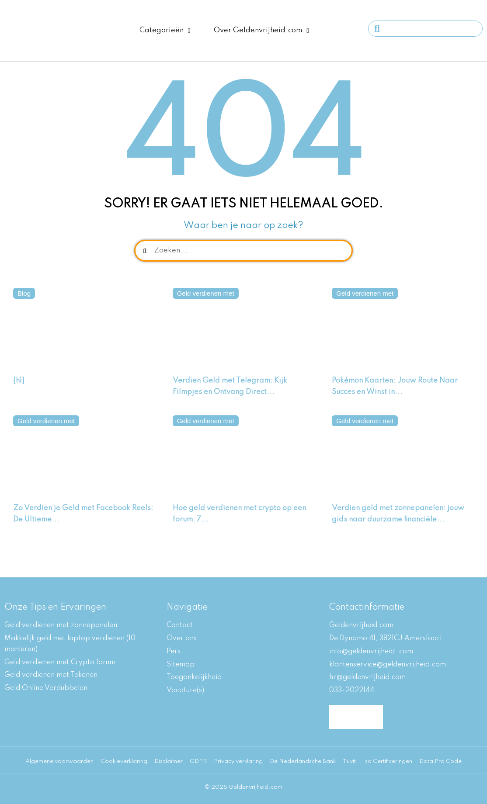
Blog (24, 293)
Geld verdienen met (205, 293)
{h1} (18, 380)
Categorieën (164, 30)
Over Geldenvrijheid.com (261, 30)
